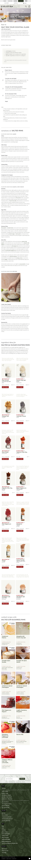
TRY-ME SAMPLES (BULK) (6, 803)
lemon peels (18, 233)
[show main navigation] (1, 6)
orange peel (5, 416)
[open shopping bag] (29, 6)
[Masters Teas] (10, 1)
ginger (6, 259)
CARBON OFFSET (5, 835)
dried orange (11, 233)
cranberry (3, 766)
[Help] (24, 3)
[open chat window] (29, 858)
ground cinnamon (13, 256)
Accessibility (4, 858)
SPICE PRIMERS (5, 815)
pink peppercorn (15, 245)
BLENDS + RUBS (5, 793)
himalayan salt (6, 596)
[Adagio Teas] (4, 1)
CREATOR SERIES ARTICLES (7, 818)
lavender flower (21, 416)
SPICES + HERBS (5, 791)
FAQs (3, 826)
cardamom (3, 643)
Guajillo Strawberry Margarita (21, 711)
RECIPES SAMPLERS (5, 805)
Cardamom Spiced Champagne (7, 686)
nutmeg (17, 257)
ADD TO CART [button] (5, 387)
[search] (25, 6)
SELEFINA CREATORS (6, 820)
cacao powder (22, 264)
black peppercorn (21, 488)
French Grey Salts (12, 200)
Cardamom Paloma (5, 637)
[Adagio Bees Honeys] (26, 1)
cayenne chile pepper (22, 452)
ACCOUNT (6, 3)
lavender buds (10, 227)
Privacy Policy (9, 858)
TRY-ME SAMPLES (5, 801)
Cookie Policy (14, 858)
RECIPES (3, 813)
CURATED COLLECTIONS (6, 816)
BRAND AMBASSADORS (6, 841)
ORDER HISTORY (5, 850)
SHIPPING (4, 788)
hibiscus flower (7, 766)
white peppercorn (4, 741)
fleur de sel (5, 380)
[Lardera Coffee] (15, 1)
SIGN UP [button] (22, 778)
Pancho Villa (19, 734)
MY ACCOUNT (4, 848)
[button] (7, 6)
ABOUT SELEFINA (5, 837)
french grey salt (21, 380)
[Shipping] (15, 3)
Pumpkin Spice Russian (6, 661)
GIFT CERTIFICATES (5, 807)
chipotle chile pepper (8, 488)
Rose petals (3, 227)
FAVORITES (4, 852)
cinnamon (19, 524)
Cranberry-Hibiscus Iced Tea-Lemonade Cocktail (7, 762)
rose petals (5, 452)
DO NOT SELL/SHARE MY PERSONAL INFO (10, 843)
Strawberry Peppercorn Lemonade (5, 736)
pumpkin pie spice (19, 667)
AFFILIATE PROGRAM (6, 839)
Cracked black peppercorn (10, 250)
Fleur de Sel (18, 197)
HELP (3, 828)
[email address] (11, 779)
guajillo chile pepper (23, 741)
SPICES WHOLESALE (6, 833)
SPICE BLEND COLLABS (6, 795)
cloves (21, 257)
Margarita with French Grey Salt (21, 637)
